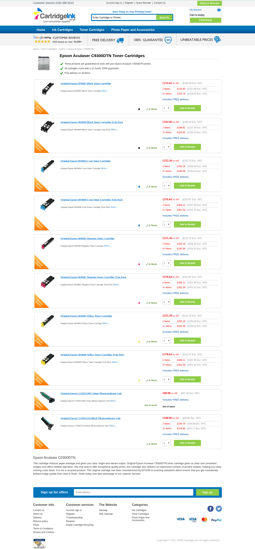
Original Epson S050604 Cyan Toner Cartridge (86, 160)
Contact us (38, 510)
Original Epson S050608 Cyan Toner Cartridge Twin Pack (92, 199)
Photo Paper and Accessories (133, 29)
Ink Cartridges (62, 29)
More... (105, 90)
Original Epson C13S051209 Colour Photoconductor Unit (91, 393)
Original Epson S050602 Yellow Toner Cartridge (86, 315)
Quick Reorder (209, 3)
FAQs (36, 525)
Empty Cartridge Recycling (80, 525)
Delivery (37, 517)
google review (58, 39)
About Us (38, 514)
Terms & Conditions (43, 528)
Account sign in (114, 3)
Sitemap (103, 510)
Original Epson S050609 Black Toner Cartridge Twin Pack (92, 122)
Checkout (205, 20)
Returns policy (40, 521)
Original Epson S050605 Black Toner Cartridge (86, 83)
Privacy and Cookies (43, 532)
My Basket (196, 9)
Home (41, 29)
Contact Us (159, 3)
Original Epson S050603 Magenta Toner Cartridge (88, 238)
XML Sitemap (106, 514)
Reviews (70, 521)
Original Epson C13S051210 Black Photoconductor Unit (90, 418)
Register (129, 3)
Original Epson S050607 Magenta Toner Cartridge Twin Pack (93, 277)
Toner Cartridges (92, 29)
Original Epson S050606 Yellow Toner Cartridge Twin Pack (92, 354)
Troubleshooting (74, 517)
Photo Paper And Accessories (141, 519)
